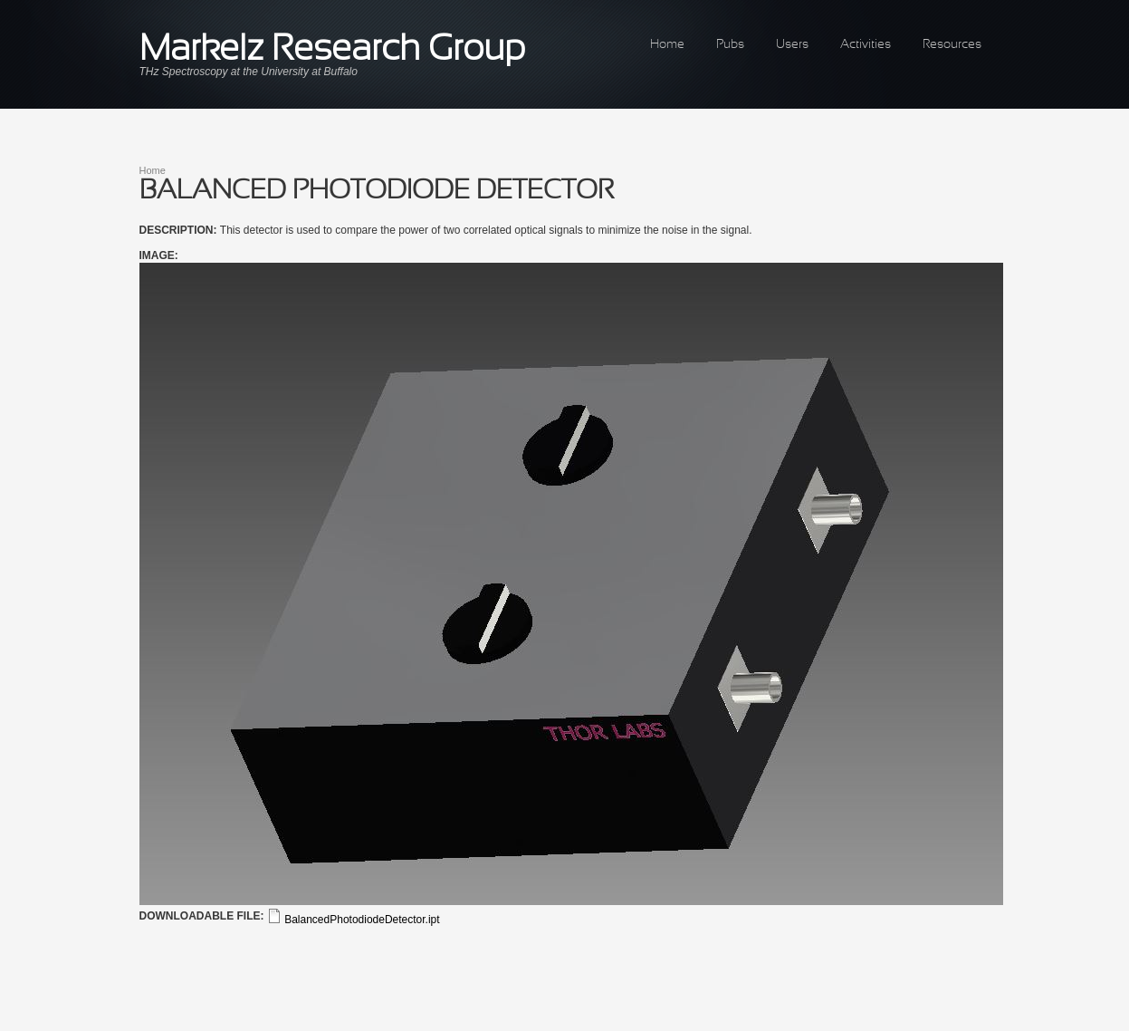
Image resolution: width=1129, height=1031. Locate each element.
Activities (865, 45)
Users (792, 45)
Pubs (730, 45)
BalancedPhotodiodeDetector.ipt (361, 919)
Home (667, 45)
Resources (952, 45)
